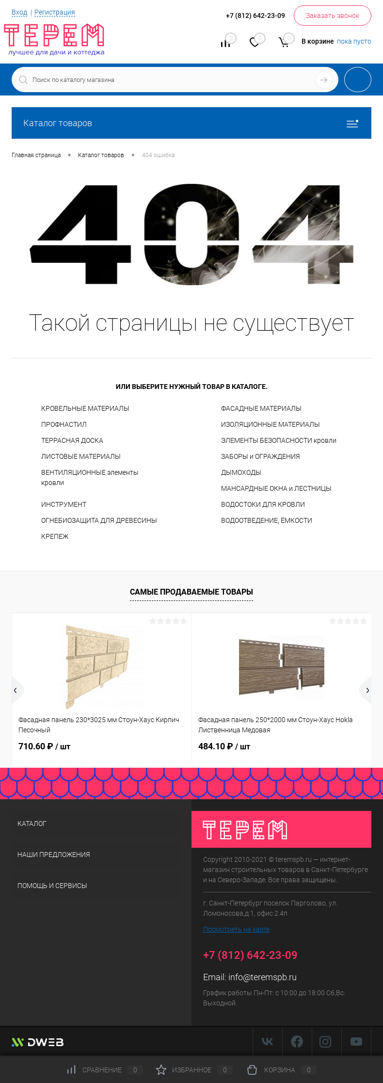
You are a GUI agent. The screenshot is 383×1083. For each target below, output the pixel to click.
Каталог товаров (191, 123)
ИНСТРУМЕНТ (63, 504)
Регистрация (54, 12)
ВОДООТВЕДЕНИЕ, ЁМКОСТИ (266, 520)
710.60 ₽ (44, 746)
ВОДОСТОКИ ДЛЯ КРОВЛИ (263, 504)
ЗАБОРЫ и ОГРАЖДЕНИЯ (260, 456)
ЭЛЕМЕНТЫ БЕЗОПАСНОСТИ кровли (278, 440)
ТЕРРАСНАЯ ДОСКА (72, 440)
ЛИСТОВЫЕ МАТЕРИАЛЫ (81, 456)
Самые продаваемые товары (191, 592)
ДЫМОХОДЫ (241, 472)
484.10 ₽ (224, 746)
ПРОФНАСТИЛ (64, 424)
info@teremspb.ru (262, 977)
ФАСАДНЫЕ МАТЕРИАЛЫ (261, 408)
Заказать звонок (332, 15)
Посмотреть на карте (236, 929)
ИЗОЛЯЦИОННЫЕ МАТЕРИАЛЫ (270, 424)
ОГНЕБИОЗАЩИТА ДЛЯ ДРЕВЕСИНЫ (99, 520)
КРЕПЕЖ (54, 536)
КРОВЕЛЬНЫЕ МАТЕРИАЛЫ (85, 408)
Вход (19, 12)
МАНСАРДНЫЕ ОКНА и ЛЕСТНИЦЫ (276, 488)
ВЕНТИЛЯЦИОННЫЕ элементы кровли (90, 477)
